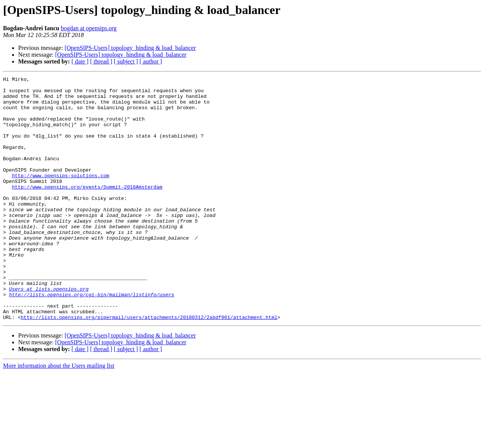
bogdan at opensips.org (89, 28)
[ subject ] (126, 61)
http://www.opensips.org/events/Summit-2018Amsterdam (87, 209)
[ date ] (79, 61)
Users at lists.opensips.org (49, 331)
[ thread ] (101, 61)
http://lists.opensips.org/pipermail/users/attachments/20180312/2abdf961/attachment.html (149, 365)
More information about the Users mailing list (58, 414)
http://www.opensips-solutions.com (60, 195)
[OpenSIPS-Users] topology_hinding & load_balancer (130, 48)
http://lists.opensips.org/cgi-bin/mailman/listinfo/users (91, 338)
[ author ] (151, 61)
